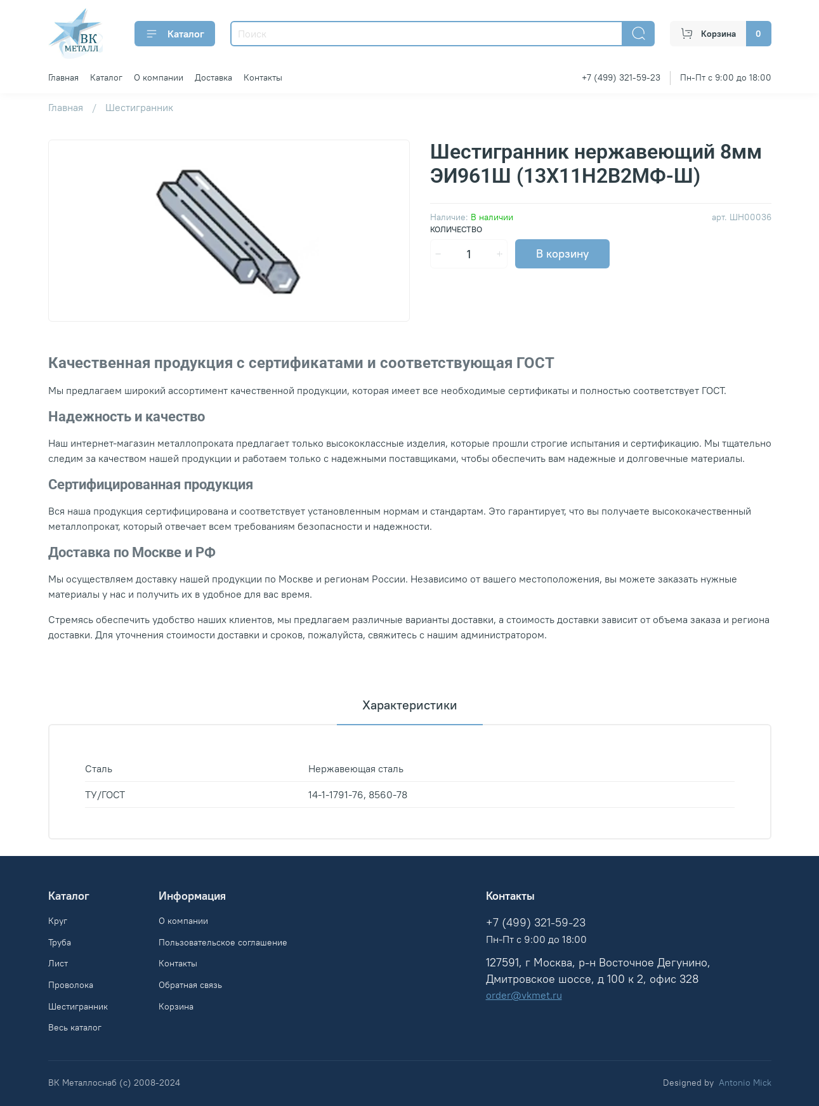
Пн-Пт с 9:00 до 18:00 (725, 77)
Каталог (174, 33)
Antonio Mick (745, 1082)
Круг (57, 920)
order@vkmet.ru (524, 995)
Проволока (70, 985)
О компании (158, 77)
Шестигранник (139, 107)
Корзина (176, 1006)
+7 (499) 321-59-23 (621, 77)
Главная (63, 77)
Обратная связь (190, 985)
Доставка (213, 77)
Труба (59, 942)
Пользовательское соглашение (223, 942)
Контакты (263, 77)
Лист (58, 963)
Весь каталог (75, 1027)
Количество (456, 229)
